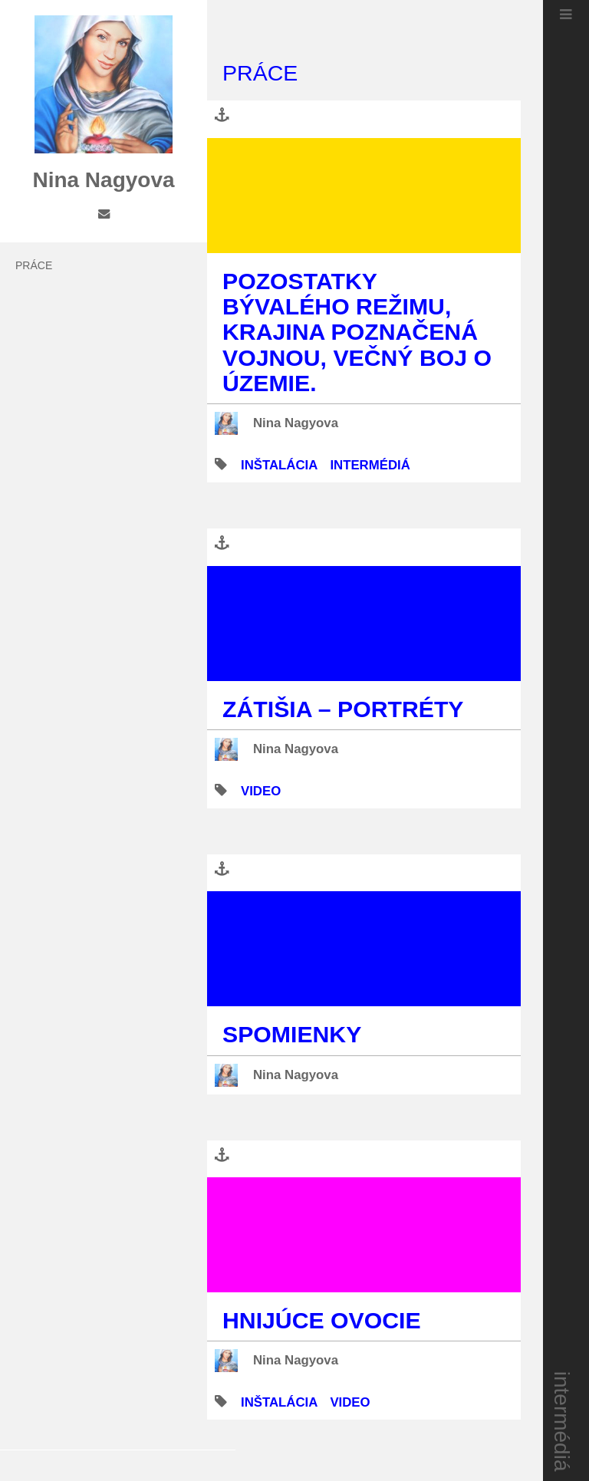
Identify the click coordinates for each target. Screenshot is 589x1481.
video (261, 791)
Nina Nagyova (295, 423)
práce (33, 265)
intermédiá (562, 1421)
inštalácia (279, 465)
